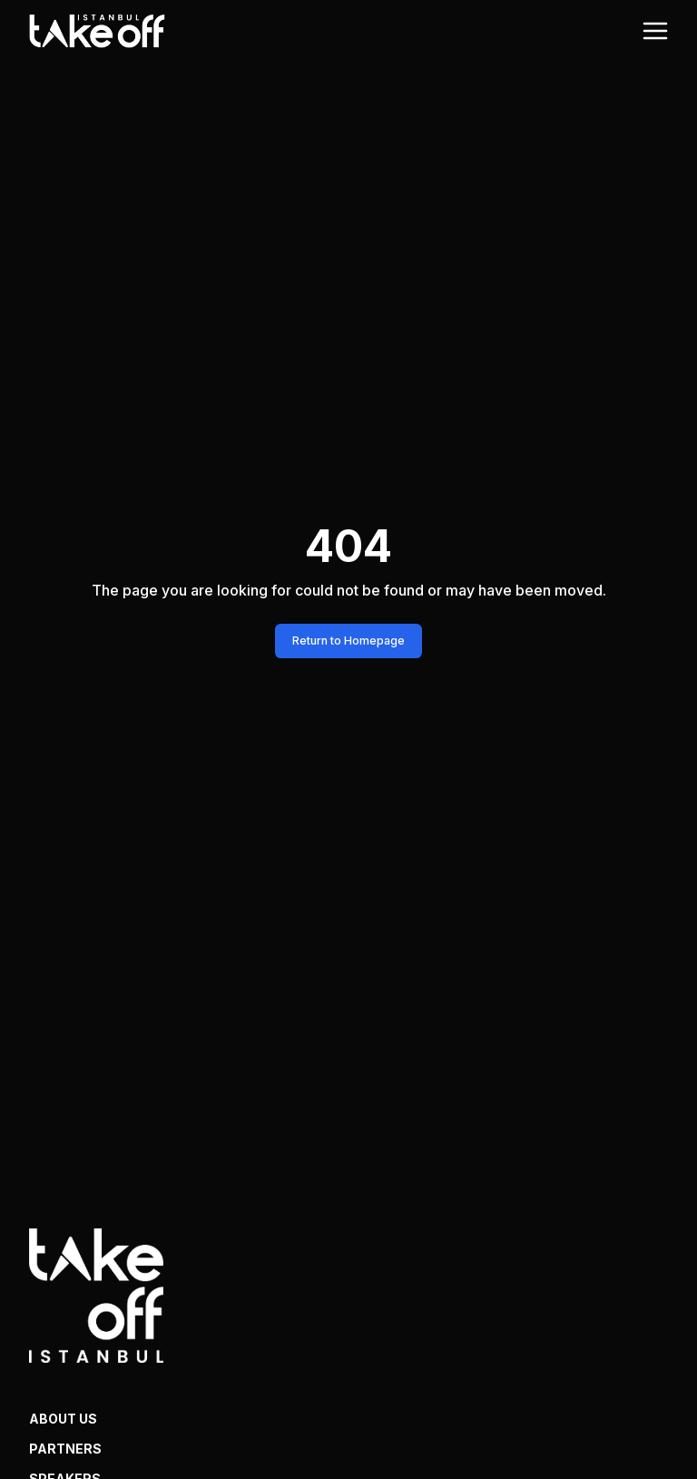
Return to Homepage (348, 640)
